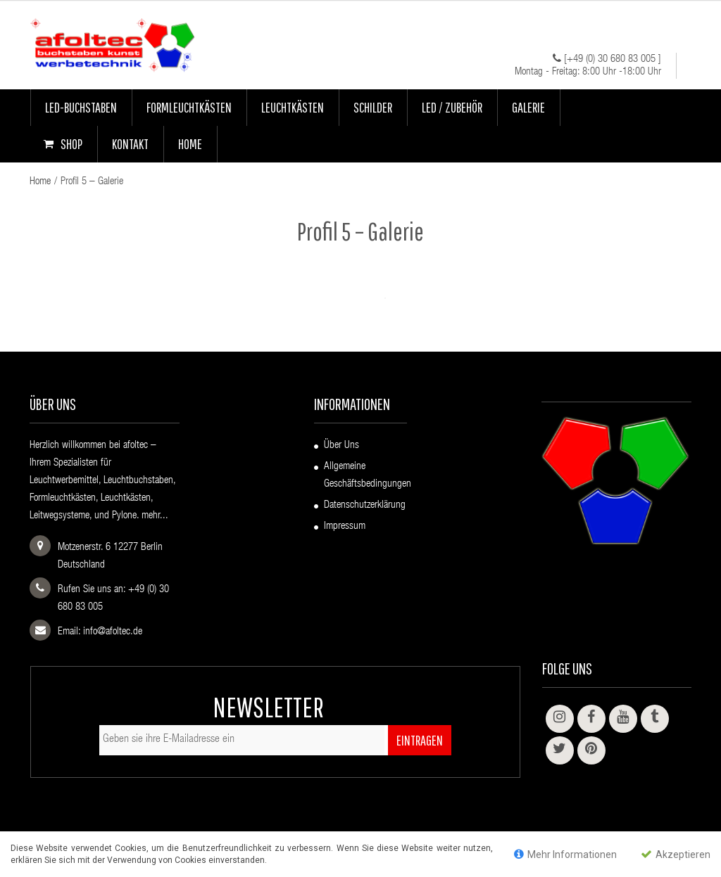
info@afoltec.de (112, 632)
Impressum (344, 526)
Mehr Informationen (565, 854)
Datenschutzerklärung (365, 505)
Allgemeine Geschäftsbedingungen (367, 475)
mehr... (155, 516)
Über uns (341, 445)
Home (40, 182)
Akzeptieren (675, 854)
